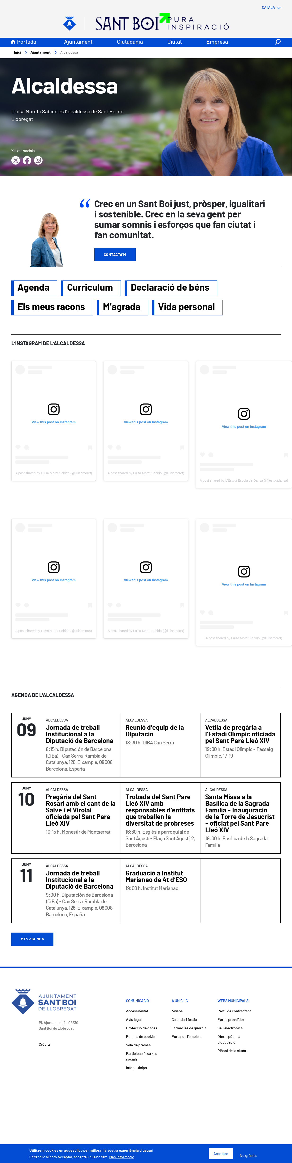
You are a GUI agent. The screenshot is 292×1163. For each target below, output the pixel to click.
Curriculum (90, 288)
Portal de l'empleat (187, 1037)
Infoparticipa (136, 1068)
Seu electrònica (230, 1028)
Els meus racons (51, 307)
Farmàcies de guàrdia (189, 1028)
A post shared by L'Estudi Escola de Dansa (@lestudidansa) (244, 481)
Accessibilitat (137, 1011)
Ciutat (174, 42)
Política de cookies (141, 1037)
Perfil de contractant (234, 1011)
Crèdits (45, 1045)
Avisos (177, 1011)
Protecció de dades (141, 1028)
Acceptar (221, 1154)
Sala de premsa (138, 1045)
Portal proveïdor (231, 1020)
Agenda (33, 288)
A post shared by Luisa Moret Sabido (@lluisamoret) (53, 473)
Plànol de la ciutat (232, 1051)
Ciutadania (130, 42)
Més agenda (32, 939)
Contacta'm (115, 255)
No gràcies (248, 1156)
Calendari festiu (184, 1020)
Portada (26, 42)
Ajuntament (78, 42)
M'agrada (121, 307)
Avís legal (134, 1020)
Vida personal (186, 307)
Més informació (121, 1157)
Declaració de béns (170, 288)
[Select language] (262, 8)
